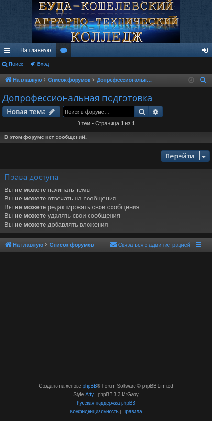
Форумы (65, 52)
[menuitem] (203, 80)
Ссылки (9, 52)
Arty (89, 394)
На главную (35, 50)
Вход (43, 64)
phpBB (90, 386)
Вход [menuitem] (207, 52)
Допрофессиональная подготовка (77, 98)
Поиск (16, 64)
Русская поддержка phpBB (106, 403)
